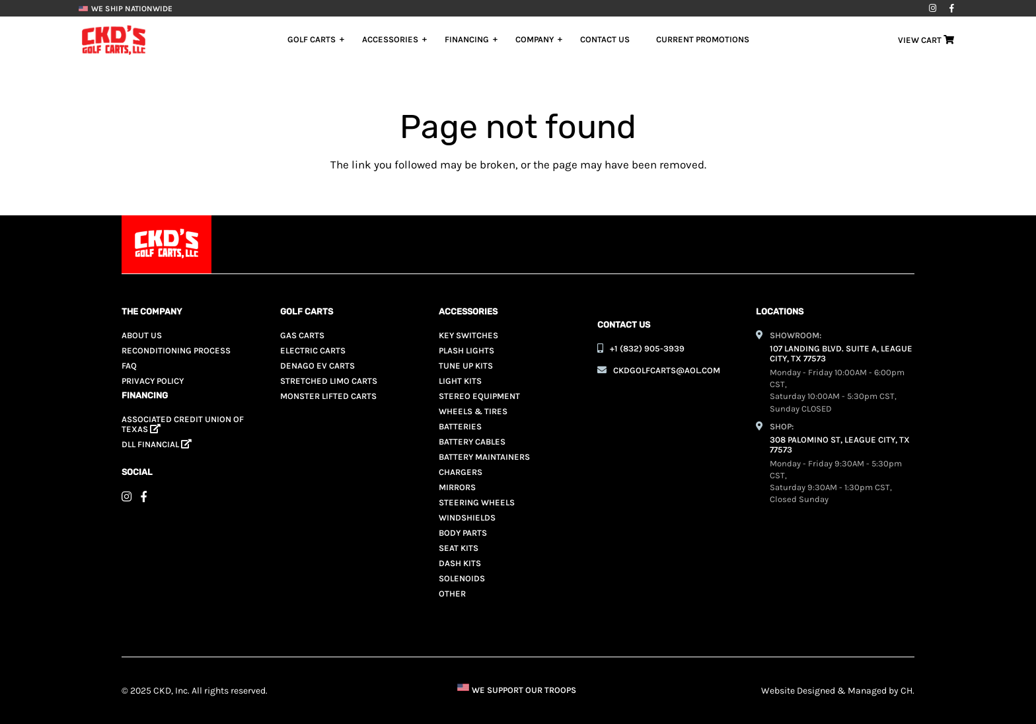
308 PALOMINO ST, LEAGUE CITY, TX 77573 (840, 444)
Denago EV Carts (317, 366)
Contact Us (605, 39)
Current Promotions (702, 39)
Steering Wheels (477, 502)
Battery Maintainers (484, 457)
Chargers (460, 472)
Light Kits (460, 381)
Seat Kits (458, 548)
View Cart (926, 40)
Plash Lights (466, 350)
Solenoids (462, 578)
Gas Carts (302, 335)
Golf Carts (311, 39)
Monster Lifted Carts (328, 396)
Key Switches (468, 335)
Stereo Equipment (479, 396)
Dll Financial (157, 444)
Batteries (460, 426)
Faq (129, 366)
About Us (142, 335)
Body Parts (463, 533)
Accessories (390, 39)
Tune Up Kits (466, 366)
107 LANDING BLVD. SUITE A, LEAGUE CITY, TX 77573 (841, 353)
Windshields (467, 518)
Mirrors (457, 487)
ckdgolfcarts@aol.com (666, 370)
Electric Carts (313, 350)
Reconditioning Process (176, 350)
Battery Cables (472, 442)
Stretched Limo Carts (328, 381)
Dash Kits (460, 563)
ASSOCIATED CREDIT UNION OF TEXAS (183, 424)
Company (534, 39)
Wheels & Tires (473, 411)
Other (452, 593)
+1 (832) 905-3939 (647, 348)
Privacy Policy (153, 381)
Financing (467, 39)
